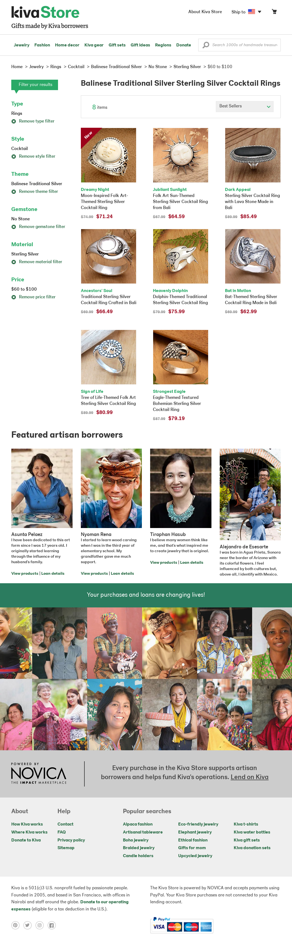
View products (24, 574)
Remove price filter (33, 297)
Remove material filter (36, 262)
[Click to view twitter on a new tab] (29, 925)
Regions (163, 45)
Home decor (67, 45)
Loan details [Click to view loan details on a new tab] (52, 574)
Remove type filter (32, 121)
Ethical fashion (193, 840)
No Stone (20, 219)
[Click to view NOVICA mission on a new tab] (38, 774)
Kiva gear (94, 45)
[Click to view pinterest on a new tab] (17, 925)
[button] (205, 46)
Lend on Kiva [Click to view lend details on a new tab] (250, 777)
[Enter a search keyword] (239, 45)
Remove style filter (33, 156)
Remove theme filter (34, 192)
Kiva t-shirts (246, 824)
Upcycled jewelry (195, 856)
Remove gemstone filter (38, 227)
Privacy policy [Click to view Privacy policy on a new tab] (71, 840)
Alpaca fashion (138, 824)
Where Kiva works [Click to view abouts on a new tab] (29, 832)
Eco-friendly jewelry (198, 824)
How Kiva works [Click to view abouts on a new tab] (27, 824)
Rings (16, 114)
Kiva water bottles (252, 832)
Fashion (42, 45)
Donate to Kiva (26, 840)
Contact (65, 824)
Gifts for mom (192, 848)
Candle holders (138, 856)
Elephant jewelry (195, 832)
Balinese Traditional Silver (36, 184)
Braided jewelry (139, 848)
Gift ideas (140, 45)
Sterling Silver (25, 254)
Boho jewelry (135, 840)
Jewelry (21, 45)
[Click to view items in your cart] (274, 12)
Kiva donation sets (252, 848)
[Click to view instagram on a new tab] (41, 925)
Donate (183, 45)
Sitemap (66, 848)
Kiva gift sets (247, 840)
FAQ (61, 832)
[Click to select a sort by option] (245, 106)
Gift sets (117, 45)
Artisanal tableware (143, 832)
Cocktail (19, 149)
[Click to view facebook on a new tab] (53, 925)
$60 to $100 (24, 289)
